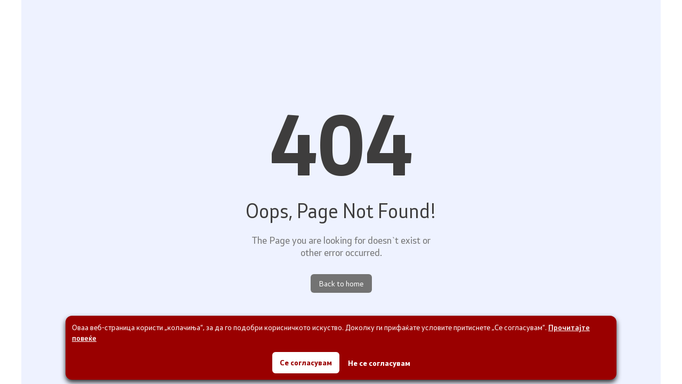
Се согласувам (306, 362)
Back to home (341, 283)
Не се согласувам (379, 363)
